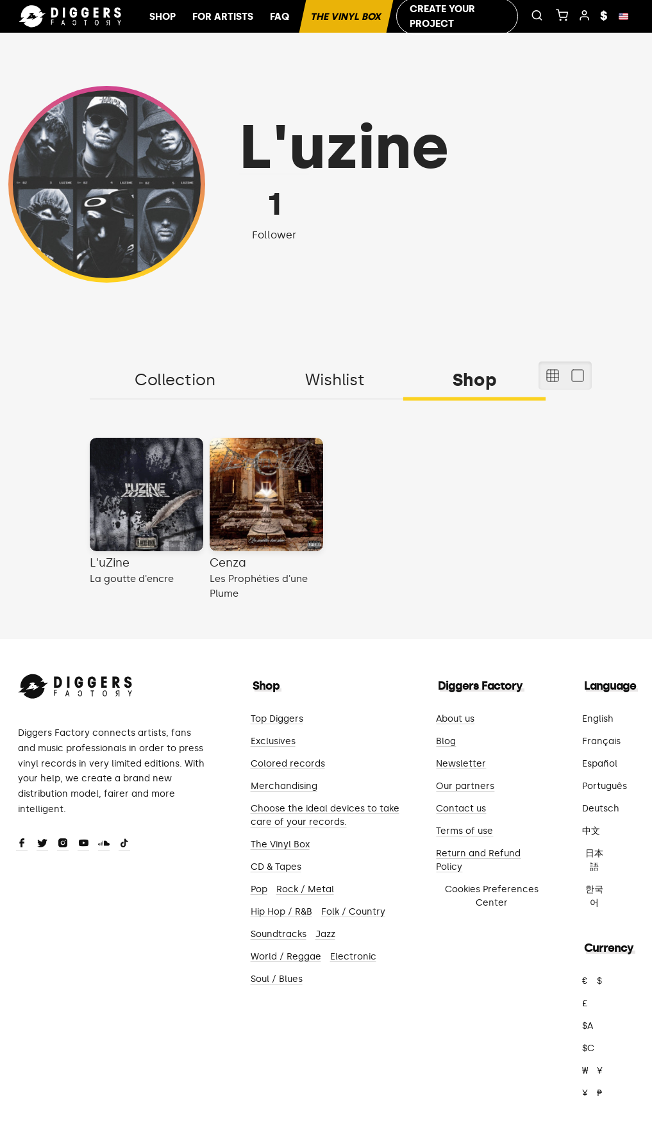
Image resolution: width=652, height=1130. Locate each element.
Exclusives (273, 741)
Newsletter (461, 763)
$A (587, 1025)
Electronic (353, 956)
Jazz (325, 934)
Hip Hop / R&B (281, 911)
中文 (591, 831)
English (598, 718)
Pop (259, 889)
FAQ (279, 16)
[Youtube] (83, 844)
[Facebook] (22, 844)
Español (599, 763)
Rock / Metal (305, 889)
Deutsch (600, 808)
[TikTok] (124, 844)
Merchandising (284, 786)
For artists (222, 16)
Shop (162, 16)
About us (455, 718)
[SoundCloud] (104, 844)
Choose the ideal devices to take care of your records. (325, 815)
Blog (446, 741)
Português (604, 786)
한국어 (594, 896)
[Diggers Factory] (76, 683)
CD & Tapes (276, 866)
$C (588, 1048)
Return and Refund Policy (478, 860)
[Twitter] (42, 844)
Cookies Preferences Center (492, 896)
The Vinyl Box (346, 16)
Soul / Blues (277, 979)
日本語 (594, 860)
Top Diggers (277, 718)
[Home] (70, 17)
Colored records (288, 763)
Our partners (465, 786)
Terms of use (464, 831)
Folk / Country (353, 911)
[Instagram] (63, 844)
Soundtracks (278, 934)
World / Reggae (286, 956)
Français (601, 741)
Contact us (461, 808)
